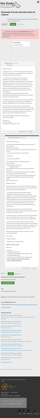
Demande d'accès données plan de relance (11, 315)
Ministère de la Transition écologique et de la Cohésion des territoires (16, 341)
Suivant (9, 307)
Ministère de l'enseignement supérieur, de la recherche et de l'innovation (17, 350)
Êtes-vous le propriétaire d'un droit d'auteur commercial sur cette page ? (16, 369)
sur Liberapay (12, 403)
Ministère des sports (5, 359)
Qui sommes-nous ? (5, 392)
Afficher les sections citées (12, 244)
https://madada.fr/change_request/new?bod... (18, 259)
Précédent (3, 307)
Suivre (13, 24)
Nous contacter (14, 392)
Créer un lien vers (22, 131)
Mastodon (30, 412)
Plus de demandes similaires (6, 362)
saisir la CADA (6, 36)
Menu (38, 1)
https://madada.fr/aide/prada (14, 260)
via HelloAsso (19, 403)
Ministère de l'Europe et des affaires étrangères (11, 355)
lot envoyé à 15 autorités (13, 21)
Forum (20, 412)
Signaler (30, 131)
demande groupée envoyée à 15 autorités (27, 304)
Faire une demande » (8, 283)
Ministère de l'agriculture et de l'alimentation (10, 332)
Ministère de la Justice (6, 337)
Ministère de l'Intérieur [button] (14, 137)
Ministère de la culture (6, 327)
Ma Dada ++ (4, 297)
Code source (36, 412)
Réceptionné (9, 65)
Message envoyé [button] (9, 63)
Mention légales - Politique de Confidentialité (10, 395)
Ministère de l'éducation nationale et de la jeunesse (12, 346)
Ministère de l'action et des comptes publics (10, 323)
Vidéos (24, 412)
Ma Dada (11, 4)
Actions (4, 24)
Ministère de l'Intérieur (23, 19)
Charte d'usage (4, 394)
